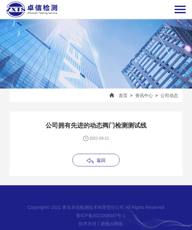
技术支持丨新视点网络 (101, 223)
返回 (101, 160)
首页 (123, 95)
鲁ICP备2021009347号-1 (100, 215)
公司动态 (169, 95)
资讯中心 (144, 95)
